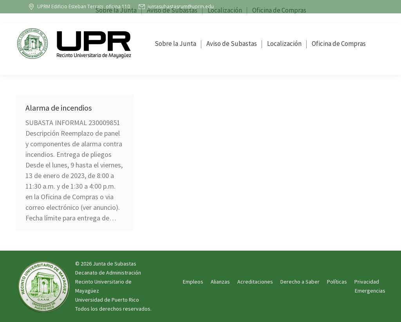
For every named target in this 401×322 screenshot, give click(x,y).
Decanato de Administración (108, 272)
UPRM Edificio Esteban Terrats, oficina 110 (78, 6)
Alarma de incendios (58, 108)
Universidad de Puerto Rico (107, 299)
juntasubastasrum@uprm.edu (176, 6)
